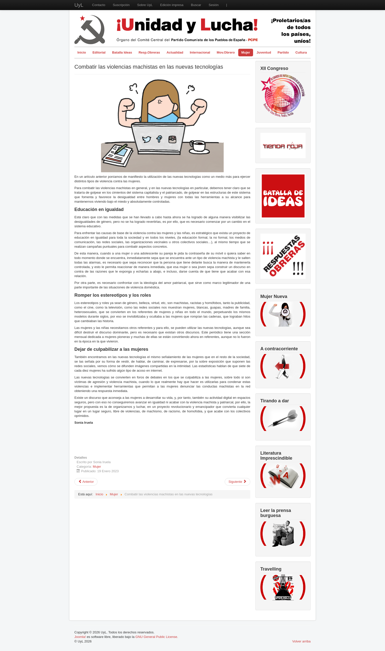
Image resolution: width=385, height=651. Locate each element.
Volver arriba (301, 641)
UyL (78, 5)
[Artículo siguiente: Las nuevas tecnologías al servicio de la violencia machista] (237, 482)
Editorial (99, 52)
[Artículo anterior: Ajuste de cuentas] (86, 482)
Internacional (200, 52)
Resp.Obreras (149, 52)
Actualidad (175, 52)
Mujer (245, 52)
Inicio (81, 52)
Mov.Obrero (226, 52)
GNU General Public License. (156, 637)
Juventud (264, 52)
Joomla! (80, 637)
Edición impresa (171, 5)
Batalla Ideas (122, 52)
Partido (283, 52)
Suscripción (121, 5)
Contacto (98, 5)
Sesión (214, 5)
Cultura (301, 52)
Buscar (196, 5)
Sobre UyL (145, 5)
